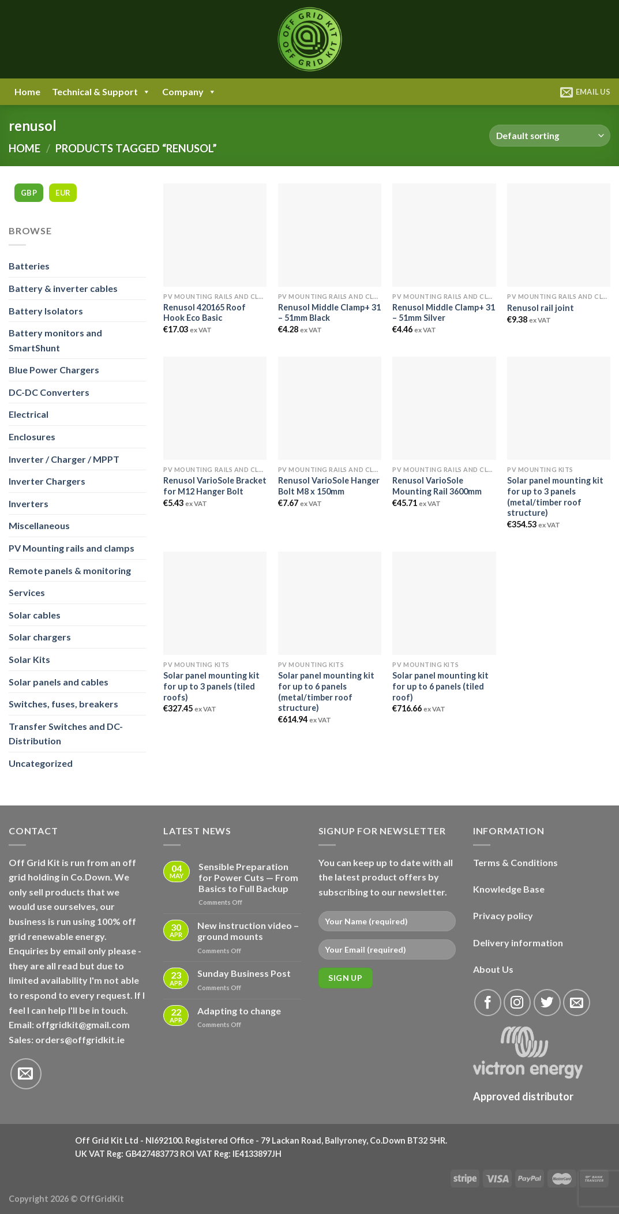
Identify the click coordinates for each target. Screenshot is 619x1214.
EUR (62, 192)
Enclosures (32, 436)
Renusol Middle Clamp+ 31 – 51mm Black (329, 312)
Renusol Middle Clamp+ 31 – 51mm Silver (443, 312)
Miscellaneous (39, 525)
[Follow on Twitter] (547, 1002)
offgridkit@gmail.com (83, 1024)
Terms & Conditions (515, 862)
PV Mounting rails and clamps (71, 547)
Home (27, 91)
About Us (493, 969)
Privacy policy (503, 915)
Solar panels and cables (58, 681)
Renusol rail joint (540, 308)
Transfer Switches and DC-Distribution (66, 734)
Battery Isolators (46, 310)
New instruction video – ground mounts (248, 931)
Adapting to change (239, 1010)
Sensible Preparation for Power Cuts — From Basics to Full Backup (248, 877)
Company (189, 91)
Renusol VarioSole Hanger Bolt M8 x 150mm (329, 485)
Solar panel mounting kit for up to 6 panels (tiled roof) (440, 686)
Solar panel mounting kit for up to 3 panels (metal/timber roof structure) (555, 496)
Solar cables (35, 614)
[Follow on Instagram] (517, 1002)
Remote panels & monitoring (70, 570)
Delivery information (518, 942)
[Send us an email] (26, 1073)
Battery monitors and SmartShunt (55, 340)
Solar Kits (29, 659)
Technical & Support (101, 91)
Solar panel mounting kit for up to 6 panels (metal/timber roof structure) (326, 691)
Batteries (29, 265)
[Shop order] (549, 136)
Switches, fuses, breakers (63, 703)
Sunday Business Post (244, 973)
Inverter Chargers (47, 480)
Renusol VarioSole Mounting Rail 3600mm (437, 485)
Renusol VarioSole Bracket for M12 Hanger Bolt (215, 485)
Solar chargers (40, 636)
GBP (29, 192)
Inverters (28, 503)
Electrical (28, 414)
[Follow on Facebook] (487, 1002)
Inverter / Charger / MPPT (64, 459)
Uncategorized (41, 763)
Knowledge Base (509, 888)
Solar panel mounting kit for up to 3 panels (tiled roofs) (211, 686)
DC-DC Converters (49, 392)
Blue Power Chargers (54, 369)
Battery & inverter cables (63, 288)
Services (27, 592)
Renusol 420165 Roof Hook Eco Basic (204, 312)
